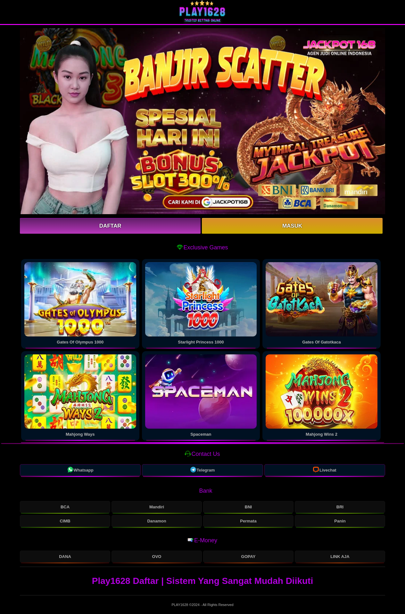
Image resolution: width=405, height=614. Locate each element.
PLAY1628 (180, 605)
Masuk (292, 226)
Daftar (110, 226)
